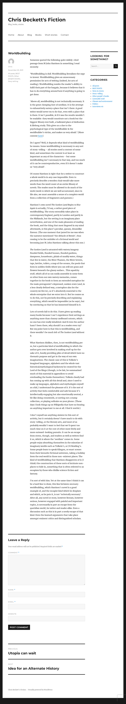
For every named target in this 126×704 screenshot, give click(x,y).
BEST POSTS (97, 88)
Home (11, 35)
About (21, 35)
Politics (95, 104)
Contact (65, 35)
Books (38, 35)
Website (12, 614)
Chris (10, 67)
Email (12, 602)
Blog (29, 35)
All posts (11, 73)
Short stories (51, 35)
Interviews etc (97, 107)
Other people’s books (100, 96)
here (40, 136)
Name (11, 590)
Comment (13, 553)
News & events (98, 91)
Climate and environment (102, 101)
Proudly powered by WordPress (40, 690)
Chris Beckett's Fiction (37, 20)
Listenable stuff (98, 99)
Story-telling (13, 81)
